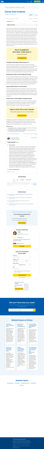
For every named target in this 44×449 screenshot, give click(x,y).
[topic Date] (18, 261)
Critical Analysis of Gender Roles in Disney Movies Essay (33, 325)
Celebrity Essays (17, 383)
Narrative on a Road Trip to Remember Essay (21, 325)
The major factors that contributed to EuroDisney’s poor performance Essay (33, 350)
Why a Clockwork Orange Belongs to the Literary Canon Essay (19, 200)
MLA (17, 179)
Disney (23, 7)
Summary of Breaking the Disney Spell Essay (9, 349)
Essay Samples (11, 7)
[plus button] (30, 265)
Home (7, 7)
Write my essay (22, 222)
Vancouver (28, 179)
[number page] (22, 265)
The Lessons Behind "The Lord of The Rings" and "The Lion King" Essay (20, 197)
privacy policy (19, 271)
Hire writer (22, 246)
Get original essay (22, 58)
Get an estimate (22, 275)
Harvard (22, 179)
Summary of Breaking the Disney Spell (13, 133)
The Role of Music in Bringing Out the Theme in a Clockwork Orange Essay (21, 203)
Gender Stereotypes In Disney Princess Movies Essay (20, 349)
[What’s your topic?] (22, 257)
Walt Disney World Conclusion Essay (10, 325)
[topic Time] (28, 261)
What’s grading (34, 137)
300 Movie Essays (33, 383)
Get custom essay (22, 115)
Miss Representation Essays (25, 383)
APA (14, 179)
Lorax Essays (22, 385)
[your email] (22, 269)
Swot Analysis (14, 14)
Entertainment (18, 7)
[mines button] (14, 265)
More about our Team (11, 171)
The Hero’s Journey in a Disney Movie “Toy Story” (30, 134)
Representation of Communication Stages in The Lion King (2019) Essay (20, 194)
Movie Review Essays (10, 383)
